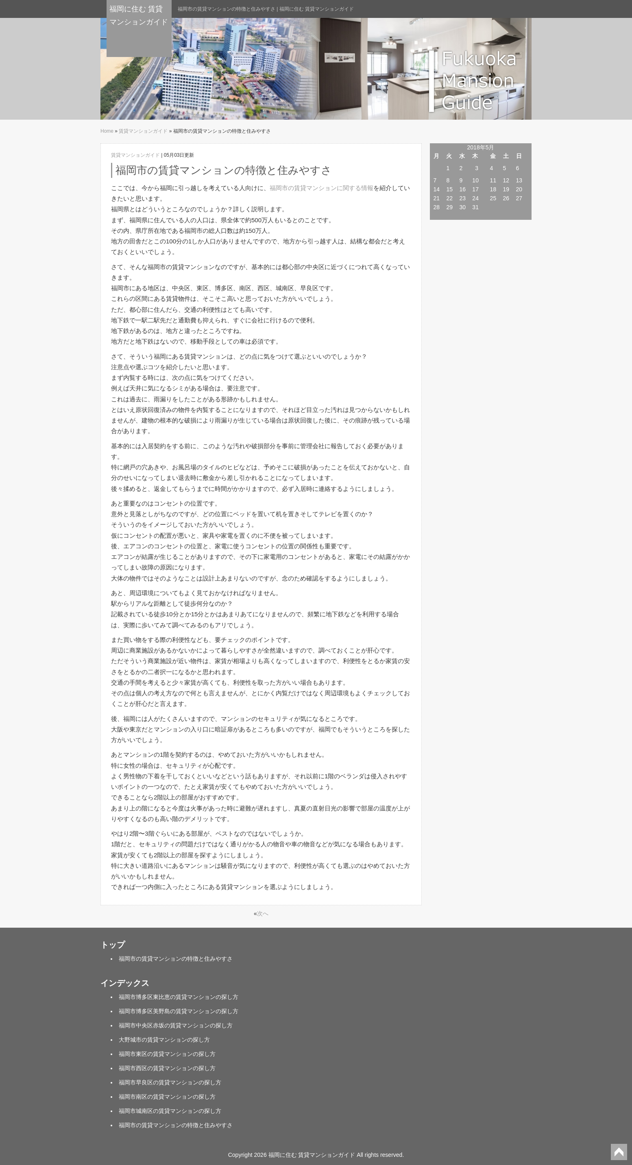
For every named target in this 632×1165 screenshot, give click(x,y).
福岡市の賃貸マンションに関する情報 (321, 187)
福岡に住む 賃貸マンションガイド (138, 15)
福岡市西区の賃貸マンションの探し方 (167, 1068)
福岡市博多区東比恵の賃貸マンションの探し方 (178, 997)
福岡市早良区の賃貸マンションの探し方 (170, 1082)
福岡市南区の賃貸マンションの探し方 (167, 1096)
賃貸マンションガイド (143, 131)
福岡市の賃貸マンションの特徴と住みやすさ (176, 958)
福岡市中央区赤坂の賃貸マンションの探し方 (176, 1025)
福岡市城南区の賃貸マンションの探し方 (170, 1111)
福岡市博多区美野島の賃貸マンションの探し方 (178, 1011)
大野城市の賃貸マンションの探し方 (164, 1039)
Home (106, 131)
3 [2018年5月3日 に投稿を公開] (476, 168)
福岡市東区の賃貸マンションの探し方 (167, 1054)
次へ (262, 913)
